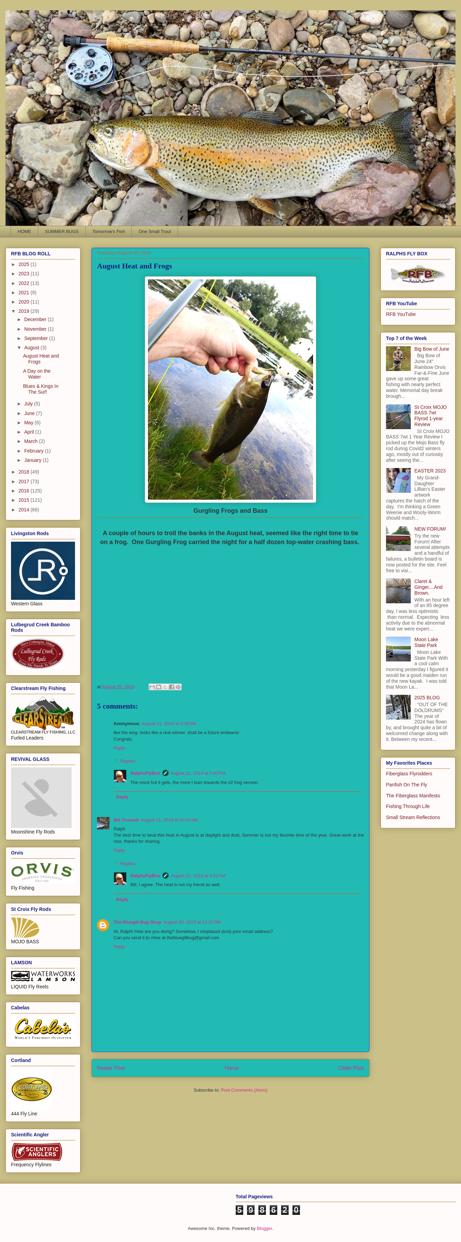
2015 (25, 500)
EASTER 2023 (430, 471)
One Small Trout (155, 231)
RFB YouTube (401, 314)
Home (232, 1068)
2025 (25, 264)
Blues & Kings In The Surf (40, 389)
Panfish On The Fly (406, 784)
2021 (25, 292)
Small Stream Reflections (413, 817)
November (35, 329)
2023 (25, 273)
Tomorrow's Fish (109, 231)
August (32, 347)
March (31, 441)
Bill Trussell (126, 819)
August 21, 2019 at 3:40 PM (198, 773)
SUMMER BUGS (62, 231)
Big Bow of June (432, 349)
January (33, 460)
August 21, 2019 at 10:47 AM (169, 819)
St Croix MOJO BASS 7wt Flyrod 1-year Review (431, 415)
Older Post (351, 1068)
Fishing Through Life (408, 806)
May (29, 422)
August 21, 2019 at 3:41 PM (198, 875)
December (35, 319)
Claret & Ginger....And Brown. (429, 587)
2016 (25, 490)
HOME (24, 231)
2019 (25, 311)
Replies (127, 761)
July (29, 403)
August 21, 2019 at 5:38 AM (168, 723)
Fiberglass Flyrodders (409, 773)
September (36, 338)
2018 (25, 472)
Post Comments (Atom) (244, 1090)
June (30, 413)
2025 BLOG (427, 697)
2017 (25, 481)
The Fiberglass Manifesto (413, 795)
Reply (119, 748)
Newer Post (111, 1068)
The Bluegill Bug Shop (137, 922)
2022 (25, 283)
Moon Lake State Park (426, 642)
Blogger (264, 1228)
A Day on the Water (37, 374)
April (29, 432)
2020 (25, 302)
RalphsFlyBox (145, 773)
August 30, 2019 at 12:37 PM (192, 922)
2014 (25, 509)
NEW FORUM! (430, 529)
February (34, 451)
